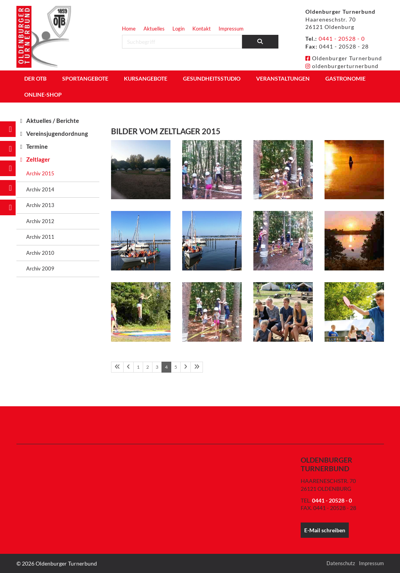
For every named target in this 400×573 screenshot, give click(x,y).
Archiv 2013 (40, 205)
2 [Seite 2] (147, 367)
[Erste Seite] (117, 367)
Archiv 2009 (40, 268)
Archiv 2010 (40, 253)
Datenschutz (340, 563)
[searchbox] (182, 42)
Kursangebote (145, 78)
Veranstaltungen (283, 78)
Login (178, 28)
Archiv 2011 (40, 237)
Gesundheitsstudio (211, 78)
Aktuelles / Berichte (52, 120)
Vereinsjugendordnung (57, 133)
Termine (37, 146)
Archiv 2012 (40, 221)
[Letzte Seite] (196, 367)
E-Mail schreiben (324, 530)
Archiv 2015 (40, 173)
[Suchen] (260, 42)
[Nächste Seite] (185, 367)
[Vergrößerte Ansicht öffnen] (140, 170)
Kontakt (201, 28)
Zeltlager (38, 159)
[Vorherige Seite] (128, 367)
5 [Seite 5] (175, 367)
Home (129, 28)
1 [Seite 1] (138, 367)
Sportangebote (85, 78)
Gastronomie (345, 78)
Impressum (231, 28)
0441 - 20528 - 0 (342, 38)
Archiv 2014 (40, 189)
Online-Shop (43, 94)
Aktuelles (154, 28)
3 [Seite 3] (157, 367)
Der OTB (35, 78)
